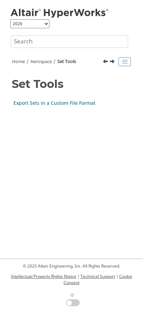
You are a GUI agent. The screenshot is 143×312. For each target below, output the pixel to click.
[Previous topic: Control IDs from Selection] (106, 62)
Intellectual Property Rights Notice (43, 276)
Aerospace (41, 62)
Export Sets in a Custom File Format (54, 103)
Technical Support (97, 276)
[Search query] (69, 42)
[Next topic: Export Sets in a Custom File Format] (113, 62)
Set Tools (66, 62)
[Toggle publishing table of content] (124, 61)
